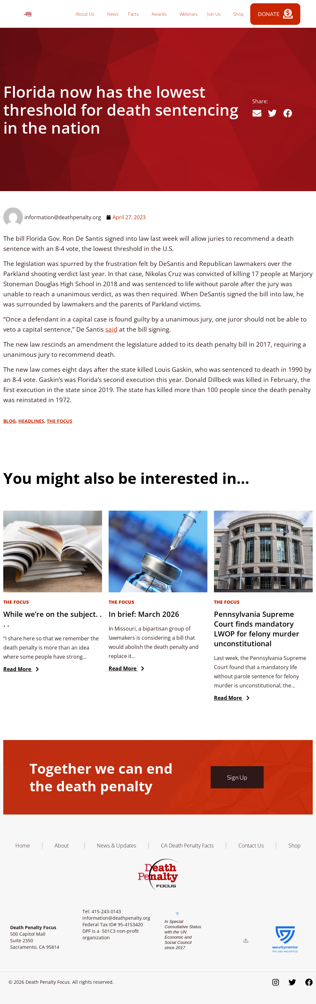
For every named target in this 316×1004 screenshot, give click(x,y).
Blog (9, 421)
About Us (86, 14)
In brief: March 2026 (144, 614)
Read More (19, 669)
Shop (238, 14)
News (112, 14)
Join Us (215, 14)
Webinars (188, 14)
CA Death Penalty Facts (187, 845)
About (63, 845)
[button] (257, 113)
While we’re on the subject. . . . (52, 619)
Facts (135, 14)
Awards (160, 14)
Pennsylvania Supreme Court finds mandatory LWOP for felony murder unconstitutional (256, 628)
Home (22, 845)
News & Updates (116, 845)
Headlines (31, 421)
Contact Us (251, 845)
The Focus (59, 421)
